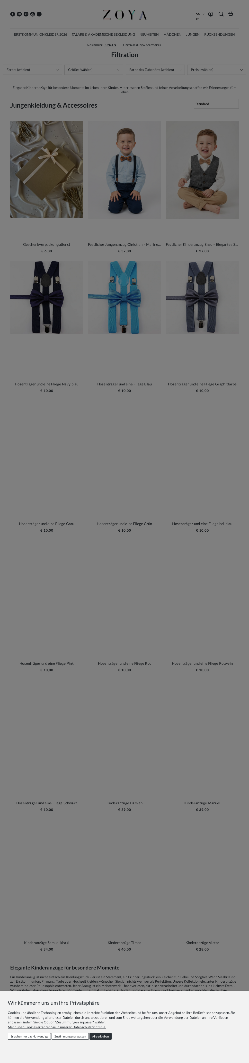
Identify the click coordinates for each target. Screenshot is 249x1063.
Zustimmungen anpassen (70, 1036)
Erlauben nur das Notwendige (29, 1036)
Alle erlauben (100, 1036)
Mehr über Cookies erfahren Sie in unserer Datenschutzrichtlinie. (57, 1027)
